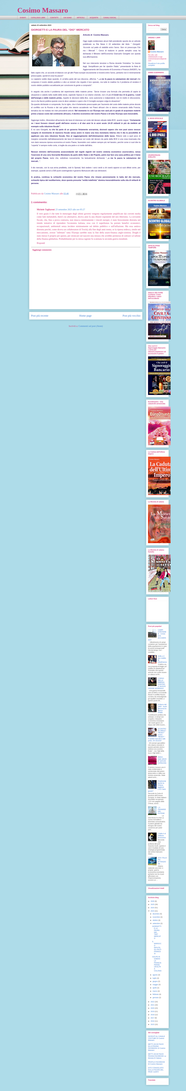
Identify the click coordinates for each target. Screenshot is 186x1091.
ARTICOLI (81, 18)
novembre (156, 917)
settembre (156, 923)
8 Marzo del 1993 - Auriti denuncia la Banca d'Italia (162, 708)
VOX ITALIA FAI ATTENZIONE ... (162, 861)
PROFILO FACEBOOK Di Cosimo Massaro (156, 1063)
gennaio (156, 997)
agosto (155, 975)
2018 (153, 1015)
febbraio (156, 994)
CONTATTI (54, 18)
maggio (155, 985)
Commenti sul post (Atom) (91, 326)
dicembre (156, 914)
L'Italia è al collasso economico (162, 836)
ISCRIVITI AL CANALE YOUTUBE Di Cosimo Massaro (156, 1038)
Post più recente (39, 315)
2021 (153, 1005)
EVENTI (23, 18)
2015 (153, 1024)
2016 (153, 1021)
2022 (153, 1002)
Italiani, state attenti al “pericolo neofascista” (162, 761)
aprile (155, 988)
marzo (155, 991)
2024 (153, 908)
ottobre (155, 920)
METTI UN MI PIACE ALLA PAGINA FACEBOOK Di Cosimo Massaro (156, 1047)
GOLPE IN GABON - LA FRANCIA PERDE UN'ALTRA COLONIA (156, 964)
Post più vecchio (131, 315)
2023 (153, 911)
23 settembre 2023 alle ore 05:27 (70, 209)
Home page (85, 315)
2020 (153, 1008)
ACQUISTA (94, 18)
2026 (153, 901)
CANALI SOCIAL (109, 18)
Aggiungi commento (42, 250)
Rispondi (41, 243)
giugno (155, 981)
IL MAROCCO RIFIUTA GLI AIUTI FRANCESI (156, 947)
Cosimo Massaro (42, 10)
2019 (153, 1011)
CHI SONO (67, 18)
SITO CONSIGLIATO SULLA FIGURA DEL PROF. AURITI (156, 1070)
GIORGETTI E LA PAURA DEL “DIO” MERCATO (156, 932)
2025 (153, 904)
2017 (153, 1018)
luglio (155, 978)
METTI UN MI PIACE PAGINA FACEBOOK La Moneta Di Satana (157, 1056)
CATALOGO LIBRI (38, 18)
